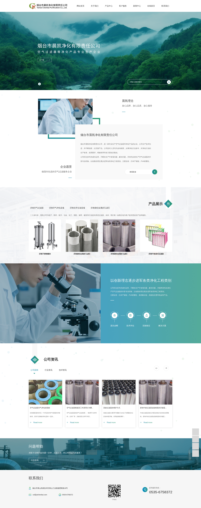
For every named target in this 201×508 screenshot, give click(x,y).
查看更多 (133, 172)
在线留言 (151, 6)
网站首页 (80, 6)
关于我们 (94, 6)
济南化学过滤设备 (77, 208)
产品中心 (109, 6)
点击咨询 (35, 460)
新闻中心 (137, 6)
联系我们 (165, 6)
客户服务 (123, 6)
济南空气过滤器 (37, 208)
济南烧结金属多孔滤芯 (100, 208)
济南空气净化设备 (56, 208)
